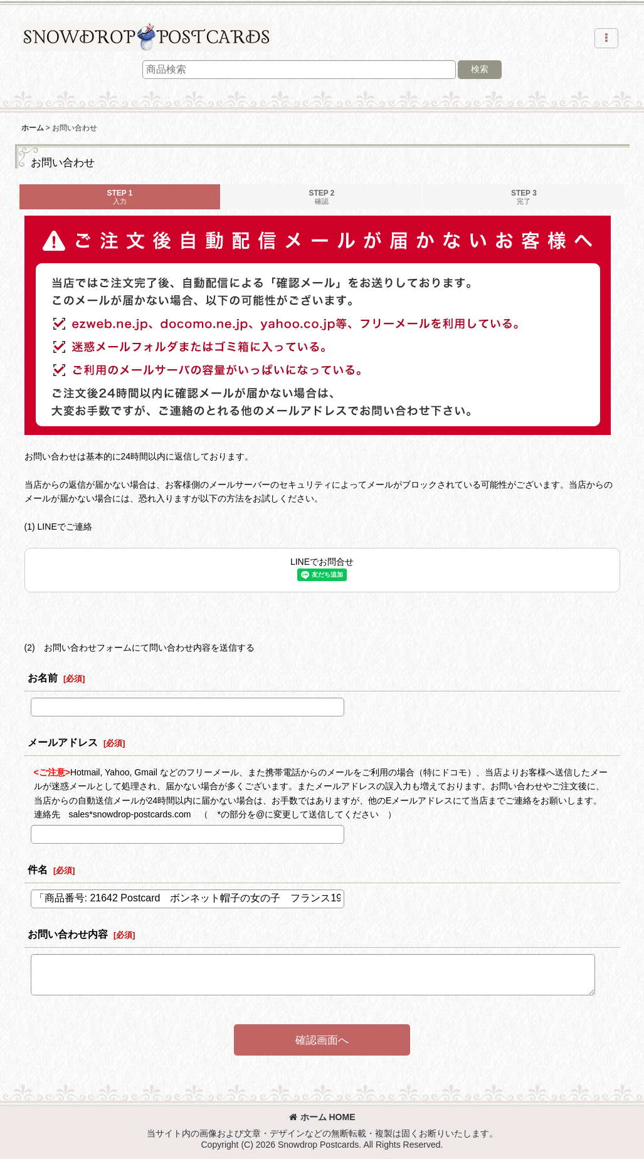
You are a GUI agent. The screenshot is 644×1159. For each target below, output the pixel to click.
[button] (606, 38)
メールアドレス (63, 742)
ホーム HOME (322, 1117)
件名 (38, 869)
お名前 (43, 677)
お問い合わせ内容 (68, 934)
